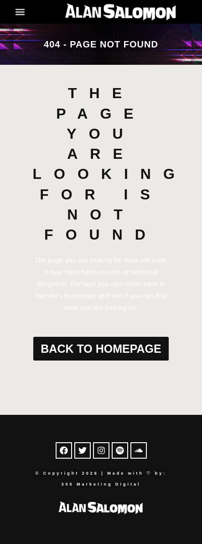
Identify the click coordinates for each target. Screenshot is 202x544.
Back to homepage (101, 348)
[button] (20, 11)
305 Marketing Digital (100, 484)
